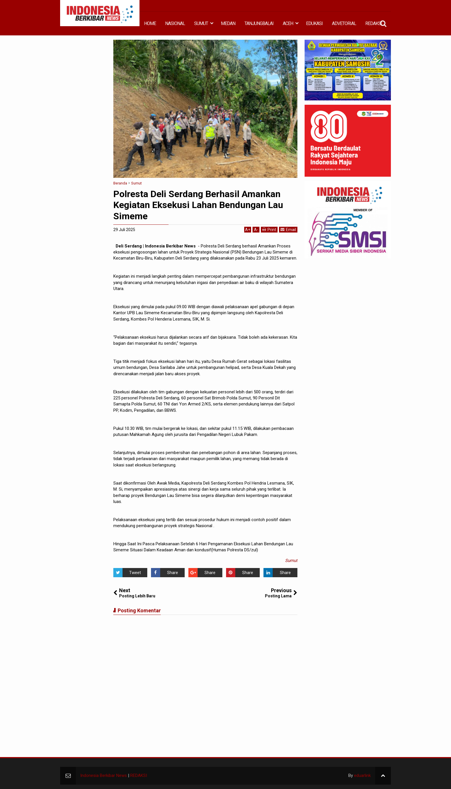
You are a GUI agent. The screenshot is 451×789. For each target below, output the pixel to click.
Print (269, 229)
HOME (150, 23)
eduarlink (362, 775)
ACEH (288, 23)
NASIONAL (175, 23)
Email (288, 229)
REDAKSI (373, 23)
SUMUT (201, 23)
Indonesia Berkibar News (103, 775)
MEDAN (228, 23)
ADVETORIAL (344, 23)
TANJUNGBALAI (259, 23)
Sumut (291, 560)
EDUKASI (314, 23)
